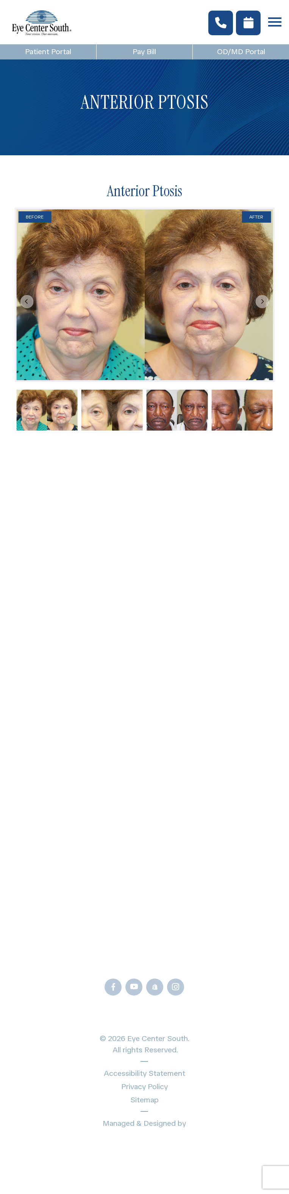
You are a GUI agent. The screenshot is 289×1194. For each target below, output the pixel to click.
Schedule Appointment (144, 690)
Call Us (144, 963)
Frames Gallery (144, 793)
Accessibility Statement (144, 1073)
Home (144, 592)
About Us (144, 661)
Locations (144, 675)
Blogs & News (144, 753)
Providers (144, 646)
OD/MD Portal (241, 51)
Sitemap (144, 1099)
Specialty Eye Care (144, 632)
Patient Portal (48, 51)
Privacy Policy (144, 1086)
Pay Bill (144, 51)
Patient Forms (144, 739)
